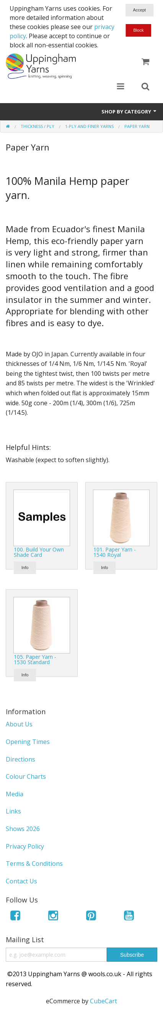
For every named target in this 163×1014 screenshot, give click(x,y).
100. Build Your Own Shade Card (39, 552)
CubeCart (103, 1001)
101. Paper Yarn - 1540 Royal (114, 552)
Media (14, 794)
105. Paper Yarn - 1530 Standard (35, 659)
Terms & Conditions (34, 863)
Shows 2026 (23, 829)
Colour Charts (26, 776)
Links (13, 811)
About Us (19, 724)
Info (24, 567)
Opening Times (28, 741)
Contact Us (21, 881)
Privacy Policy (25, 846)
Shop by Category (129, 111)
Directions (20, 759)
